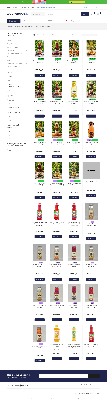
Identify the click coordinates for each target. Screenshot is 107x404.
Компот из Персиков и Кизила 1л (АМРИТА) (91, 143)
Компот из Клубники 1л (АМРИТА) (74, 143)
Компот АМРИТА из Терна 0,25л (74, 306)
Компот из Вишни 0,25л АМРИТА (57, 306)
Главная (26, 21)
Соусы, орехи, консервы (14, 63)
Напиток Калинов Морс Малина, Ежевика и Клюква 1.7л (74, 223)
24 (10, 135)
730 (10, 120)
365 (10, 116)
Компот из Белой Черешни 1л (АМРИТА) (57, 184)
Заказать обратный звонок (45, 7)
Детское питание (12, 47)
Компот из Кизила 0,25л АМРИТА (39, 347)
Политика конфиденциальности (83, 393)
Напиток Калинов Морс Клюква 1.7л (57, 223)
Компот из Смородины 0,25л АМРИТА (74, 265)
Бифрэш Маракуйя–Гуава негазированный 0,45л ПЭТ (74, 346)
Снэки (9, 60)
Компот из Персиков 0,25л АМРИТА (56, 265)
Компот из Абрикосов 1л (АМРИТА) (91, 61)
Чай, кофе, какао (12, 66)
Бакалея (9, 40)
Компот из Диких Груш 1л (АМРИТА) (74, 184)
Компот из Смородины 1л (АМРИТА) (91, 102)
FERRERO (50, 21)
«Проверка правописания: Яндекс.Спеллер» (67, 398)
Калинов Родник (14, 107)
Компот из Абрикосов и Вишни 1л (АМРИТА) (57, 143)
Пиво (8, 57)
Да (10, 150)
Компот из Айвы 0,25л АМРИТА (39, 265)
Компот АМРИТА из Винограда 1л (91, 182)
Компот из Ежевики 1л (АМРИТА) (39, 102)
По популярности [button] (88, 35)
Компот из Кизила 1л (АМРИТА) (56, 61)
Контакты (92, 21)
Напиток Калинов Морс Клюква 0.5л (91, 345)
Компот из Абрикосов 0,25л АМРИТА (91, 224)
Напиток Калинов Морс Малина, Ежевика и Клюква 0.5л (39, 223)
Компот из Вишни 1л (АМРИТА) (39, 61)
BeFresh (11, 100)
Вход (85, 7)
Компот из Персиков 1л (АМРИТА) (74, 61)
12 (9, 131)
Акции (42, 21)
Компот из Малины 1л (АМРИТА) (56, 102)
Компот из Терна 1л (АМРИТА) (39, 184)
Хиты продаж (71, 21)
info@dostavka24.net (13, 7)
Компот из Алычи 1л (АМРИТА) (40, 143)
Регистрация (94, 7)
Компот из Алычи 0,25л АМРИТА (39, 306)
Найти (85, 14)
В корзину (39, 75)
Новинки (34, 21)
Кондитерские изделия (14, 53)
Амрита (11, 104)
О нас (97, 393)
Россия (11, 91)
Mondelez (60, 21)
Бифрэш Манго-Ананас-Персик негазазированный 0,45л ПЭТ (57, 347)
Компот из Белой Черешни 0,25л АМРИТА (91, 266)
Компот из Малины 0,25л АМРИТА (91, 306)
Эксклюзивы (82, 21)
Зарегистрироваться (77, 2)
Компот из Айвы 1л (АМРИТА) (74, 102)
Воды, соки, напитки (13, 44)
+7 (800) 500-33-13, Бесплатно (27, 7)
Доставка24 (37, 398)
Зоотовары (10, 50)
